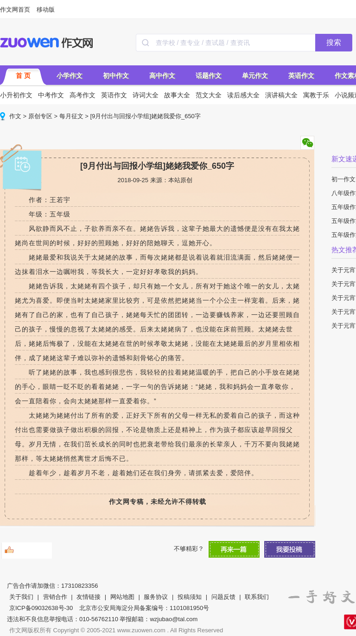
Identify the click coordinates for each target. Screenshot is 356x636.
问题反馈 (223, 596)
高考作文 (82, 95)
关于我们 (21, 596)
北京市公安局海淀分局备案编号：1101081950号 (144, 607)
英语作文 (301, 75)
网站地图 (122, 596)
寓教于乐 (316, 95)
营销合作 (55, 596)
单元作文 (255, 75)
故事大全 (177, 95)
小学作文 (70, 75)
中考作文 (51, 95)
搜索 (333, 42)
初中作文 (116, 75)
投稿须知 (190, 596)
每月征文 (71, 116)
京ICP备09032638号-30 (41, 607)
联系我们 (257, 596)
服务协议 (156, 596)
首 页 (23, 75)
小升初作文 (16, 95)
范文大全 (209, 95)
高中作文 (162, 75)
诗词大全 (146, 95)
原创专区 (40, 116)
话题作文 (209, 75)
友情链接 (88, 596)
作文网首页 (15, 9)
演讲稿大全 (281, 95)
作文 (15, 116)
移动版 (46, 9)
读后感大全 (243, 95)
